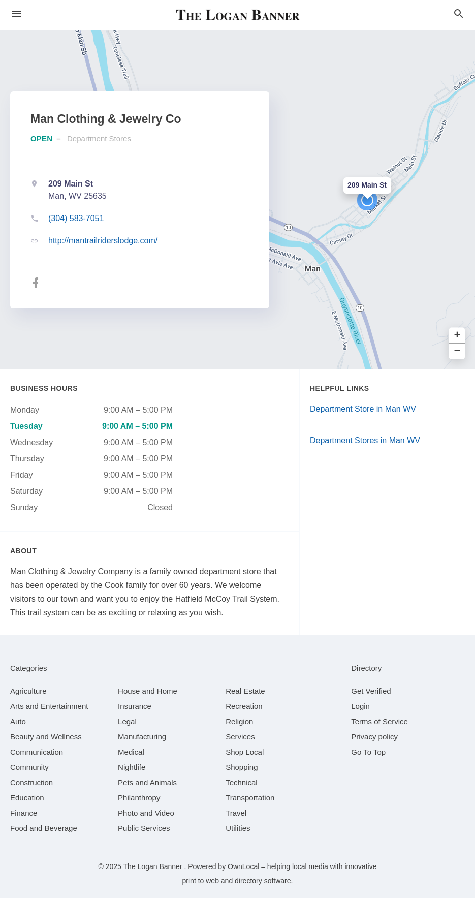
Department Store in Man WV (363, 409)
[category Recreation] (244, 706)
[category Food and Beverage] (43, 828)
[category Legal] (127, 721)
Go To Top (368, 752)
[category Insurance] (134, 706)
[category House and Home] (147, 691)
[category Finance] (23, 813)
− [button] (457, 351)
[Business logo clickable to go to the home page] (238, 15)
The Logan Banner (153, 866)
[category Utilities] (238, 828)
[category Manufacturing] (142, 736)
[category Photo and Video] (146, 813)
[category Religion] (239, 721)
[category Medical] (131, 752)
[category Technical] (242, 782)
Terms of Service (379, 721)
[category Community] (29, 767)
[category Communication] (36, 752)
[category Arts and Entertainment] (49, 706)
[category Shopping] (242, 767)
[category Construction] (31, 782)
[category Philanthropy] (139, 797)
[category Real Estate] (245, 691)
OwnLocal (243, 866)
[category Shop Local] (245, 752)
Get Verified (371, 691)
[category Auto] (18, 721)
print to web (200, 881)
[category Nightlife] (131, 767)
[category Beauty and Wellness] (46, 736)
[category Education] (27, 797)
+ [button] (457, 335)
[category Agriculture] (28, 691)
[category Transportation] (250, 797)
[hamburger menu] (16, 14)
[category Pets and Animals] (147, 782)
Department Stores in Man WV (365, 440)
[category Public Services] (144, 828)
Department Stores (99, 138)
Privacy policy (374, 736)
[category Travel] (236, 813)
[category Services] (240, 736)
